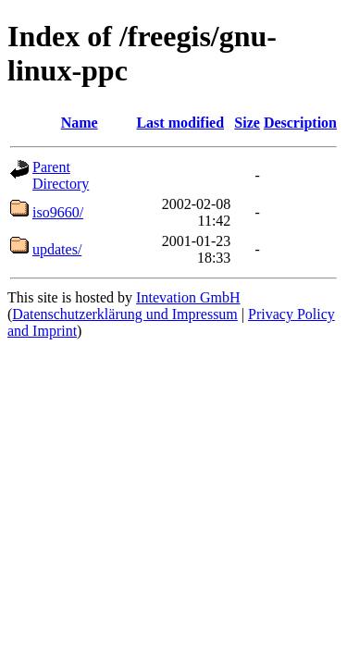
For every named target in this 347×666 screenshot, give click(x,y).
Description (300, 122)
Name (79, 122)
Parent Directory (60, 175)
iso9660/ (57, 212)
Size (247, 122)
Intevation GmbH (188, 297)
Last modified (180, 122)
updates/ (56, 249)
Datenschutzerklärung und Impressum (124, 314)
